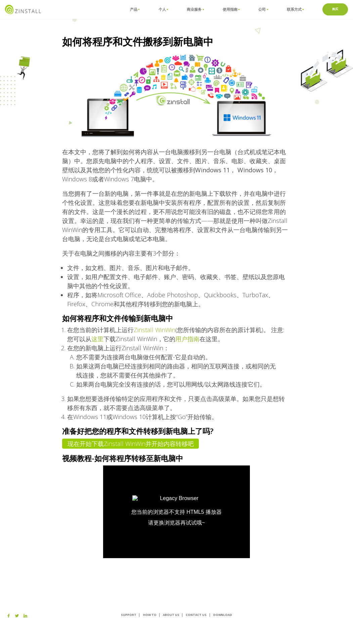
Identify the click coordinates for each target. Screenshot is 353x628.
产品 (135, 9)
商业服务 (195, 9)
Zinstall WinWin (154, 330)
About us (171, 615)
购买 (335, 9)
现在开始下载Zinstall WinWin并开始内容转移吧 (131, 444)
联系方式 (295, 9)
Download (222, 615)
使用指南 (231, 9)
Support (128, 615)
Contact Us (196, 615)
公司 (263, 9)
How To (150, 615)
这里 (97, 339)
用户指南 (187, 339)
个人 (163, 9)
